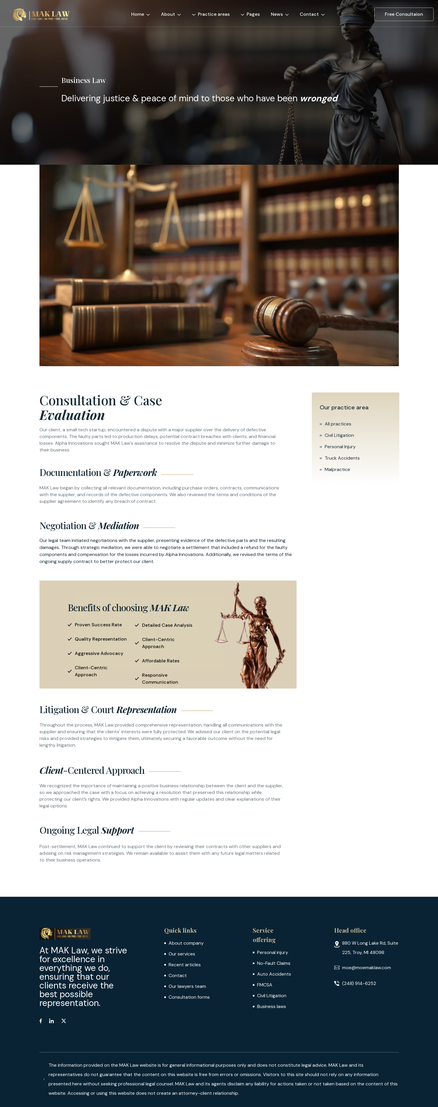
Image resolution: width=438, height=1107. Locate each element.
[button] (143, 13)
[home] (43, 14)
